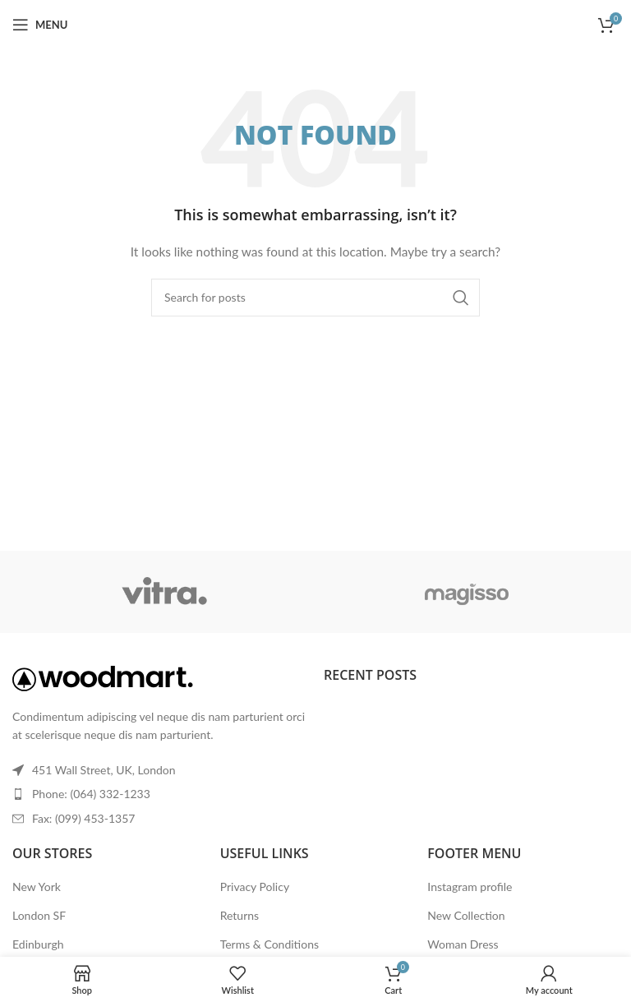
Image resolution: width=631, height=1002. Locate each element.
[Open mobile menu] (40, 24)
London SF (39, 915)
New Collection (465, 915)
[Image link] (102, 677)
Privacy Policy (254, 886)
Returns (239, 915)
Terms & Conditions (269, 944)
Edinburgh (37, 944)
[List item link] (159, 794)
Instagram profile (469, 886)
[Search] (315, 297)
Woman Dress (462, 944)
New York (36, 886)
